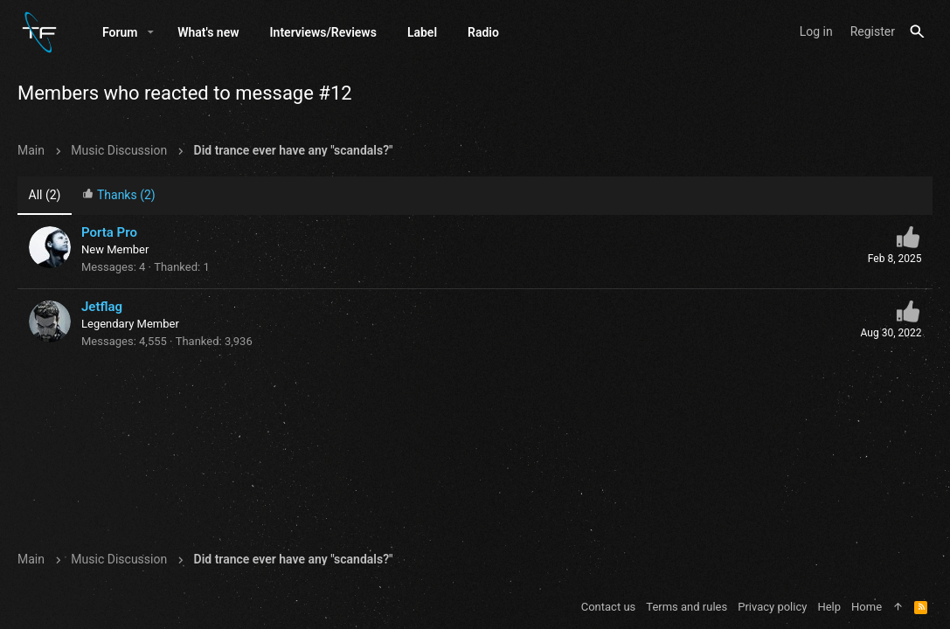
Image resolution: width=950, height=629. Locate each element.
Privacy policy (772, 606)
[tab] (119, 196)
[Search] (917, 32)
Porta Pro (109, 232)
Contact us (608, 606)
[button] (151, 32)
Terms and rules (686, 606)
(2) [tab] (45, 195)
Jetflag (101, 306)
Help (829, 606)
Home (866, 606)
